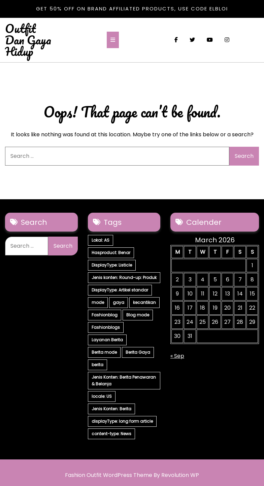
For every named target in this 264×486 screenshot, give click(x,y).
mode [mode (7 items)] (98, 302)
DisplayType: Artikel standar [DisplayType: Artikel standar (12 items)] (120, 290)
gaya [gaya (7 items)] (118, 302)
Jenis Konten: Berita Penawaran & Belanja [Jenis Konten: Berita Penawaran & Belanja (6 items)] (124, 380)
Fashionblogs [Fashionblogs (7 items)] (106, 327)
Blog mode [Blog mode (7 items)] (137, 315)
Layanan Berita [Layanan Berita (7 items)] (107, 340)
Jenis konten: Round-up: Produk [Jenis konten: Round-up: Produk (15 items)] (124, 277)
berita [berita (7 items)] (97, 365)
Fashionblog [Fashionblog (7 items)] (105, 315)
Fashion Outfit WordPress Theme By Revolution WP (132, 475)
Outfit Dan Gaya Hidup (28, 40)
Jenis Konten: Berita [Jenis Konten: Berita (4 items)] (111, 409)
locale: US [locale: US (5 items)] (102, 396)
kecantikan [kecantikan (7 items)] (144, 302)
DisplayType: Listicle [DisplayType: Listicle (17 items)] (112, 265)
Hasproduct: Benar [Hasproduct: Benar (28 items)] (111, 252)
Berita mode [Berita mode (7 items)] (104, 352)
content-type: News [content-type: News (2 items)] (111, 434)
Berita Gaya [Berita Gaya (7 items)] (138, 352)
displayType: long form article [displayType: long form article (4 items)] (122, 421)
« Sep (177, 356)
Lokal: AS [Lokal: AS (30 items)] (100, 240)
